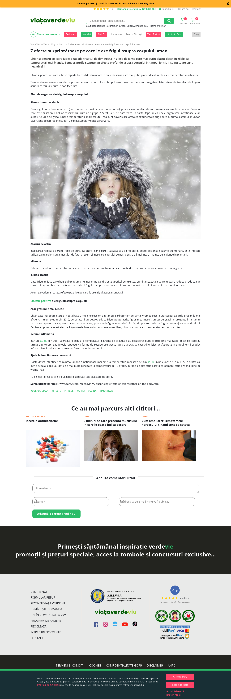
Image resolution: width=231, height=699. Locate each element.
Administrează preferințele (175, 693)
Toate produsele (45, 34)
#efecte (56, 390)
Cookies (95, 667)
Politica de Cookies (48, 685)
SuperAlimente (135, 25)
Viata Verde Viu (38, 44)
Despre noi (183, 8)
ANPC (171, 667)
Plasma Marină (157, 25)
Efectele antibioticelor (42, 421)
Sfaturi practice (36, 416)
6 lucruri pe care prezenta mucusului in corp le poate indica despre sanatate (110, 423)
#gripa (81, 390)
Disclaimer (155, 667)
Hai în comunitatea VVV (48, 616)
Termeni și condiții (70, 667)
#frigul (68, 390)
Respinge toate (180, 684)
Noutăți (87, 34)
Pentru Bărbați (134, 34)
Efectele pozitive (40, 301)
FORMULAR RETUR (42, 599)
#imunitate (106, 390)
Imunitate (116, 34)
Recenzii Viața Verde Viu (48, 604)
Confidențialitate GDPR (124, 667)
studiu (43, 341)
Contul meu (166, 8)
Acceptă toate (180, 676)
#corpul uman (39, 390)
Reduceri (70, 34)
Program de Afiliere (45, 622)
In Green (121, 25)
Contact (196, 8)
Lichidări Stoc (174, 34)
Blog (196, 34)
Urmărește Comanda (46, 610)
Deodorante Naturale (103, 25)
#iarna (92, 390)
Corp (87, 416)
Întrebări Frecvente (45, 633)
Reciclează (38, 628)
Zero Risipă (153, 34)
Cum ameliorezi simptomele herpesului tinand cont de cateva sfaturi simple (166, 423)
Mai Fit (101, 34)
